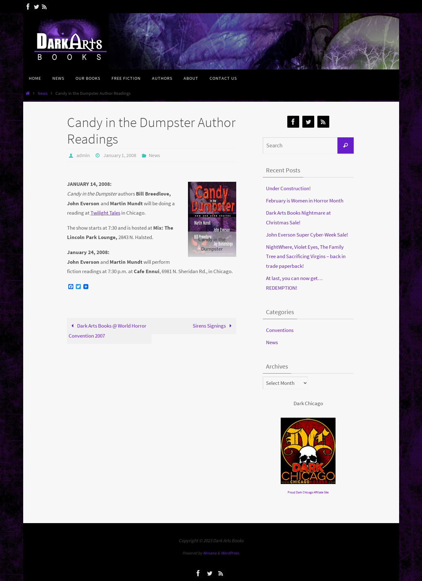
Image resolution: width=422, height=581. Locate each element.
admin (83, 155)
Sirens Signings (213, 325)
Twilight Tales (105, 212)
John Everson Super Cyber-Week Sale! (307, 234)
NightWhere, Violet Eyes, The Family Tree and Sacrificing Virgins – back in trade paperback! (306, 256)
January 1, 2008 (119, 155)
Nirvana (209, 553)
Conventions (280, 330)
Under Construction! (288, 188)
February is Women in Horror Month (304, 200)
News (43, 93)
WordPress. (230, 553)
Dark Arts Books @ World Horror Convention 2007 (107, 330)
